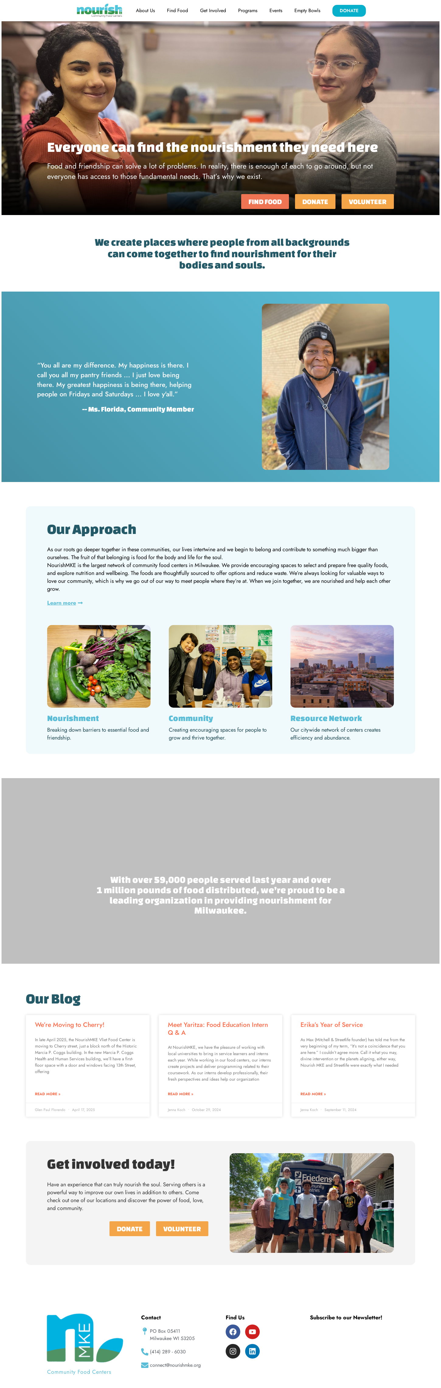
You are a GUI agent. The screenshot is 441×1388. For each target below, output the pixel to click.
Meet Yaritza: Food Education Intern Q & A (218, 1028)
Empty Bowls (307, 10)
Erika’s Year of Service (331, 1024)
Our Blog (53, 998)
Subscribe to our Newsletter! (346, 1317)
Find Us (235, 1317)
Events (275, 10)
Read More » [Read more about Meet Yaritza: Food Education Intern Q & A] (180, 1094)
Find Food (177, 10)
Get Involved (213, 10)
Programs (247, 10)
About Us (145, 10)
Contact (151, 1317)
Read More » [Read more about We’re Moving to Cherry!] (47, 1094)
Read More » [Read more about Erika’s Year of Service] (313, 1094)
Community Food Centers (79, 1372)
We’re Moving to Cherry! (70, 1024)
